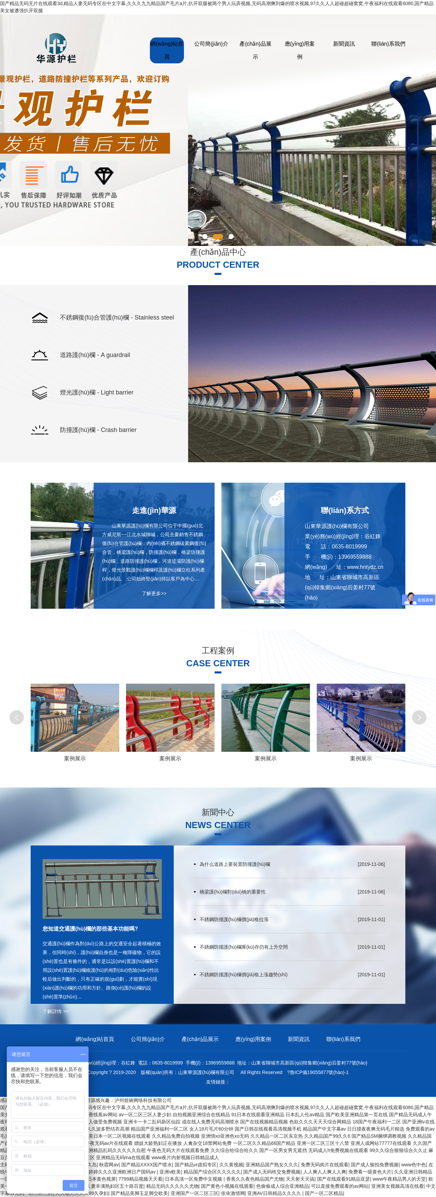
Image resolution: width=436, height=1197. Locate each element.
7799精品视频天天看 (140, 1179)
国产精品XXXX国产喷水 (146, 1164)
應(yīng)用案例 (300, 50)
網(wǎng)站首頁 (166, 50)
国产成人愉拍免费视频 (375, 1164)
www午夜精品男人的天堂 (399, 1179)
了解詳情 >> (55, 1011)
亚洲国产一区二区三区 (194, 1193)
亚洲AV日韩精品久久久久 (274, 1193)
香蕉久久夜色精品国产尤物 (254, 1179)
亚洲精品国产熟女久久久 (272, 1164)
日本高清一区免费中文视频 (194, 1179)
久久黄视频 (231, 1164)
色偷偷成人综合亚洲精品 (282, 1186)
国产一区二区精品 (324, 1193)
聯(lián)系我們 (388, 44)
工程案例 (218, 650)
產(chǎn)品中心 (218, 251)
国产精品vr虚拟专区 (196, 1164)
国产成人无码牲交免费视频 (271, 1172)
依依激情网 (233, 1193)
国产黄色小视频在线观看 (227, 1186)
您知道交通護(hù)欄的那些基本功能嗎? (90, 929)
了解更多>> (154, 593)
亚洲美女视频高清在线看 (397, 1186)
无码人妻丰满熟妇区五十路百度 (110, 1186)
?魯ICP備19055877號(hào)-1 (318, 1072)
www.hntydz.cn (365, 567)
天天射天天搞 (300, 1179)
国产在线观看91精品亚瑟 (343, 1179)
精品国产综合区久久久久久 (212, 1172)
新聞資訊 (344, 44)
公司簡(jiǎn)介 (211, 44)
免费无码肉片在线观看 (324, 1164)
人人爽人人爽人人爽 (324, 1172)
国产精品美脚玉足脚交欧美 (139, 1193)
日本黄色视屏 (101, 1179)
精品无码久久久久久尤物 (172, 1186)
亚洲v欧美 (170, 1172)
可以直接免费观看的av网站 (340, 1186)
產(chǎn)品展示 (255, 50)
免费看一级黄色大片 (369, 1172)
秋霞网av (109, 1164)
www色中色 (413, 1164)
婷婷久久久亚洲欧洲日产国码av (123, 1172)
